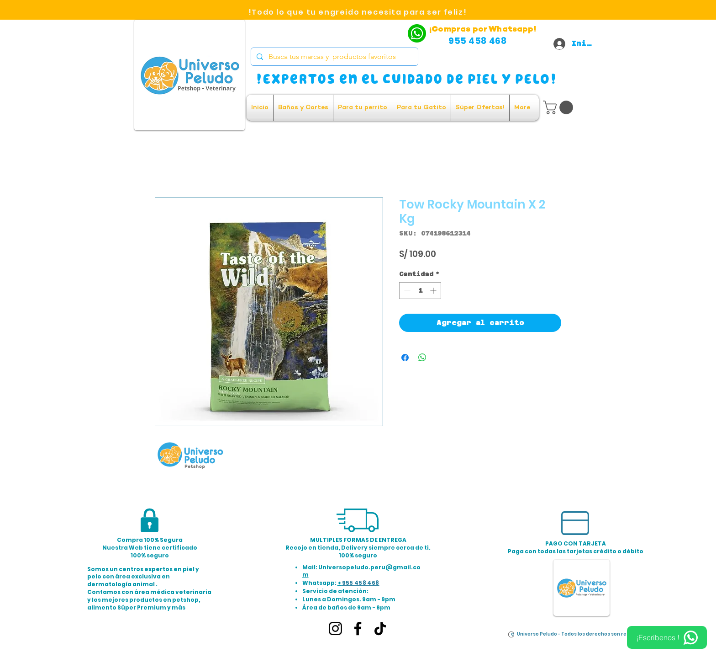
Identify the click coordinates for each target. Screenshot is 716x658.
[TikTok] (380, 628)
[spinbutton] (420, 291)
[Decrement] (406, 291)
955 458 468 (360, 583)
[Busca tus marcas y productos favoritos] (333, 56)
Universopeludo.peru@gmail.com (361, 571)
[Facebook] (358, 628)
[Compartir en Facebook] (405, 357)
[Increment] (434, 291)
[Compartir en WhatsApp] (422, 357)
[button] (559, 107)
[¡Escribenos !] (667, 637)
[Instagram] (335, 628)
